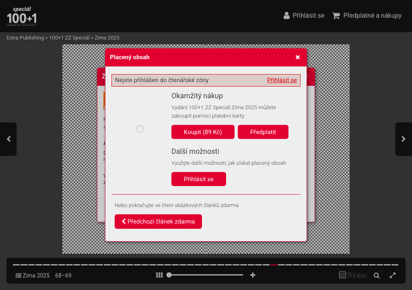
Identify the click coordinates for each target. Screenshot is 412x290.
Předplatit (263, 132)
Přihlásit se (282, 80)
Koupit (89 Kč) (203, 132)
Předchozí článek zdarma (158, 221)
